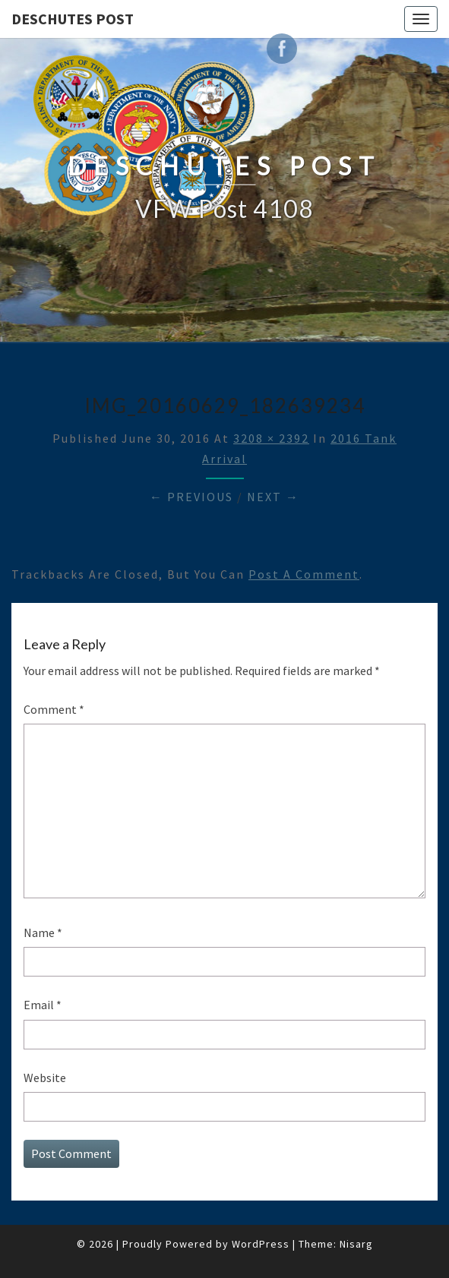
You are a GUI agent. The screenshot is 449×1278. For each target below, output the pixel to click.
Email (43, 1004)
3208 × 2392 (271, 438)
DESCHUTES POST (72, 18)
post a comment (303, 574)
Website (45, 1077)
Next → (273, 496)
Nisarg (356, 1244)
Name (43, 932)
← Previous (191, 496)
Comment (54, 709)
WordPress (260, 1244)
